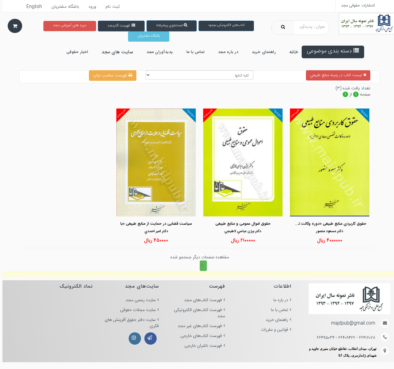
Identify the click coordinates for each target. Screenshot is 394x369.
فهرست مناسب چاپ (110, 75)
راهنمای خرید (274, 320)
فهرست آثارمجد (119, 26)
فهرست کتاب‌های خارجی (198, 336)
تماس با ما (277, 310)
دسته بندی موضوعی (330, 51)
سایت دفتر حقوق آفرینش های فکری (129, 323)
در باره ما (278, 300)
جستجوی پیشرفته (169, 25)
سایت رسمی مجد (138, 300)
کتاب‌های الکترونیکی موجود (224, 25)
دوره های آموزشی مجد (67, 25)
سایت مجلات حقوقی (135, 310)
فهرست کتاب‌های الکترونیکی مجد (197, 313)
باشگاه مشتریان (146, 36)
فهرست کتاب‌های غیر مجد (197, 326)
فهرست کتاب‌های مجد (200, 300)
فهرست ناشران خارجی (200, 346)
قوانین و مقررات (272, 330)
